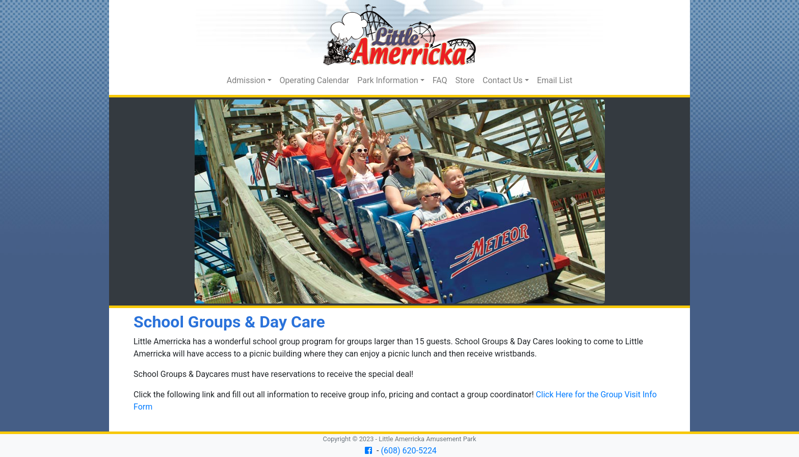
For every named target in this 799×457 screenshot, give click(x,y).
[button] (225, 201)
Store (465, 80)
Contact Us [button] (503, 80)
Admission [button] (246, 80)
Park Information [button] (387, 80)
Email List (555, 80)
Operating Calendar (315, 80)
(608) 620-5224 (409, 450)
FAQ (440, 80)
